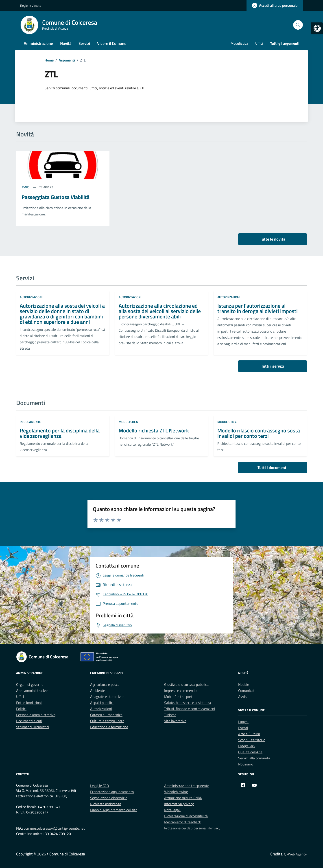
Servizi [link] (84, 43)
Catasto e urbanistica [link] (106, 714)
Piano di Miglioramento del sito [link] (113, 810)
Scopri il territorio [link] (251, 740)
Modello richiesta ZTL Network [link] (154, 430)
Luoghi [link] (243, 721)
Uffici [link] (259, 43)
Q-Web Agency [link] (295, 854)
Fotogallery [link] (246, 746)
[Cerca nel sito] (298, 25)
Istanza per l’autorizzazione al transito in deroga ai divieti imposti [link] (257, 308)
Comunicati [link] (246, 690)
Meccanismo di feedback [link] (182, 822)
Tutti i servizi (272, 366)
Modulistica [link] (239, 43)
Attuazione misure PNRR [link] (183, 797)
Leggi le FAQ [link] (99, 785)
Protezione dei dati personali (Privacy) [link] (192, 828)
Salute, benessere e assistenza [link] (187, 702)
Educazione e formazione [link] (109, 727)
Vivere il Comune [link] (111, 43)
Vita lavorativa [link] (175, 720)
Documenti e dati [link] (29, 720)
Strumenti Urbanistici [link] (32, 727)
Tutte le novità (272, 239)
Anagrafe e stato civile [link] (107, 696)
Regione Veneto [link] (30, 5)
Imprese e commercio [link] (180, 690)
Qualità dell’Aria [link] (250, 752)
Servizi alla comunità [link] (254, 758)
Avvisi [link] (26, 187)
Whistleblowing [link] (176, 791)
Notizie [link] (243, 684)
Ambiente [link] (97, 690)
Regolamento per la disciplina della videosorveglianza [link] (60, 433)
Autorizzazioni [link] (31, 297)
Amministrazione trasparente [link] (186, 785)
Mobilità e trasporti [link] (178, 696)
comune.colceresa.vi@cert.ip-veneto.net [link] (54, 828)
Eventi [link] (243, 727)
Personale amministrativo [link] (35, 714)
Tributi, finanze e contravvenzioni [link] (189, 708)
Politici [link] (21, 708)
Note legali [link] (172, 810)
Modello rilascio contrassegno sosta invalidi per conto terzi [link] (258, 433)
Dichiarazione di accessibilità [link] (186, 816)
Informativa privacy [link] (179, 804)
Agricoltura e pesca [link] (104, 684)
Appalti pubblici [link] (101, 702)
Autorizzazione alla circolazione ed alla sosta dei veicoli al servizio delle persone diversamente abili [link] (160, 311)
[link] (317, 28)
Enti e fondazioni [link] (29, 702)
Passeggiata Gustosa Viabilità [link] (55, 197)
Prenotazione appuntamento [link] (112, 791)
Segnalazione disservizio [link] (108, 797)
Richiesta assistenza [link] (105, 804)
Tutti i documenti (273, 468)
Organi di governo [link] (29, 684)
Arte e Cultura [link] (249, 733)
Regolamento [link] (30, 421)
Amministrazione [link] (38, 43)
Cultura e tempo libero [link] (107, 720)
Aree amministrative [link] (32, 690)
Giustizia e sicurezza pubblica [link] (186, 684)
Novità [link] (65, 43)
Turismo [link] (170, 714)
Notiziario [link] (245, 764)
